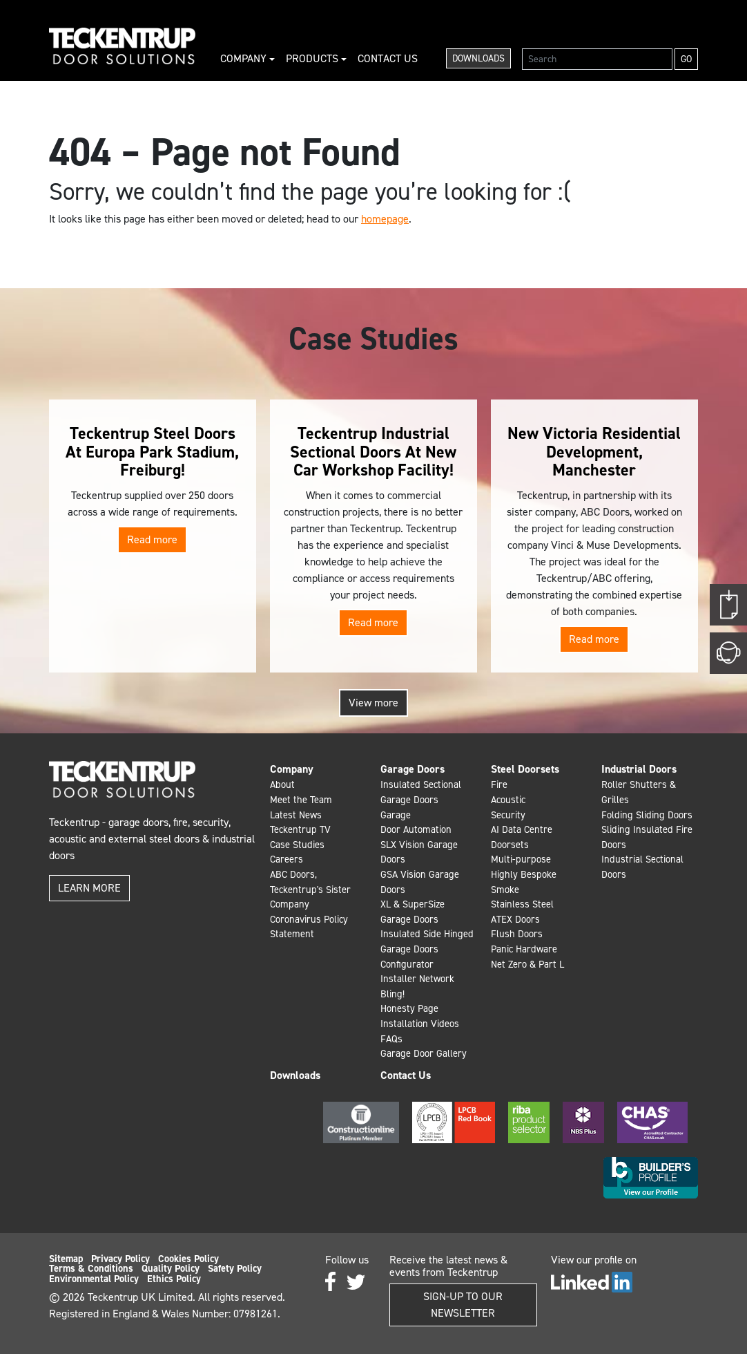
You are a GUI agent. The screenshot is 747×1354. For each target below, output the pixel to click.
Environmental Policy (94, 1279)
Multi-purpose (521, 859)
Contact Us (388, 58)
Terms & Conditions (91, 1268)
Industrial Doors (639, 769)
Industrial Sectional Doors (642, 866)
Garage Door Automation (416, 822)
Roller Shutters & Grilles (638, 792)
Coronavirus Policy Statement (309, 926)
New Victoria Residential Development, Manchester (594, 451)
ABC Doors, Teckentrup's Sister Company (310, 889)
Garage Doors (412, 769)
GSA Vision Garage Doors (419, 881)
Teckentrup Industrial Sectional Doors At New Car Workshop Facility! (373, 451)
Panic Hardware (524, 949)
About (282, 784)
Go (686, 59)
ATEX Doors (515, 919)
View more (373, 702)
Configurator (407, 964)
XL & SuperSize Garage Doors (412, 911)
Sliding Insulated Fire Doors (646, 837)
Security (508, 815)
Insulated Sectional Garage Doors (420, 792)
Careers (286, 859)
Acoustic (508, 800)
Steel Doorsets (525, 769)
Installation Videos (419, 1024)
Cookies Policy (188, 1258)
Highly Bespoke (523, 874)
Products (313, 58)
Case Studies (297, 845)
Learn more (89, 888)
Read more (152, 539)
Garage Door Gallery (423, 1053)
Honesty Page (409, 1008)
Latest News (296, 815)
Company (244, 58)
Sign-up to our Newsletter (463, 1304)
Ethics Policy (174, 1279)
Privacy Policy (120, 1258)
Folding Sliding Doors (646, 815)
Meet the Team (301, 800)
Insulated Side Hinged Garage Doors (427, 941)
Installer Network (417, 979)
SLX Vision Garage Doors (419, 852)
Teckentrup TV (300, 829)
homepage (385, 218)
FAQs (391, 1039)
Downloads (478, 58)
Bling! (392, 994)
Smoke (505, 889)
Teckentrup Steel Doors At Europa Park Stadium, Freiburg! (152, 451)
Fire (499, 784)
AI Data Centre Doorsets (521, 837)
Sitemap (66, 1258)
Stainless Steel (522, 904)
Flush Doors (517, 934)
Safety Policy (235, 1268)
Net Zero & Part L (527, 964)
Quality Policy (171, 1268)
